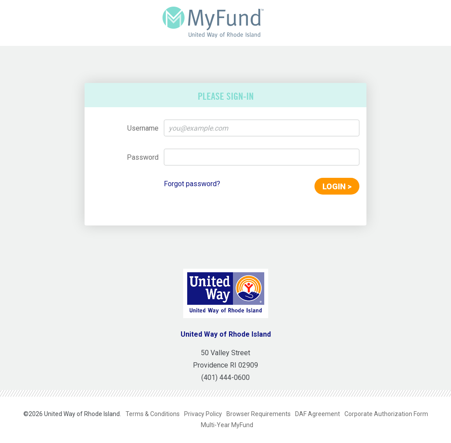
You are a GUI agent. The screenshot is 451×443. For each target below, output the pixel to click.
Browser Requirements (258, 413)
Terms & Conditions (153, 413)
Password (143, 157)
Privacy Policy (203, 413)
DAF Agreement (317, 413)
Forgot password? (192, 184)
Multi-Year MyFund (227, 424)
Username (143, 128)
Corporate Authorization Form (386, 413)
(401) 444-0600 (225, 377)
